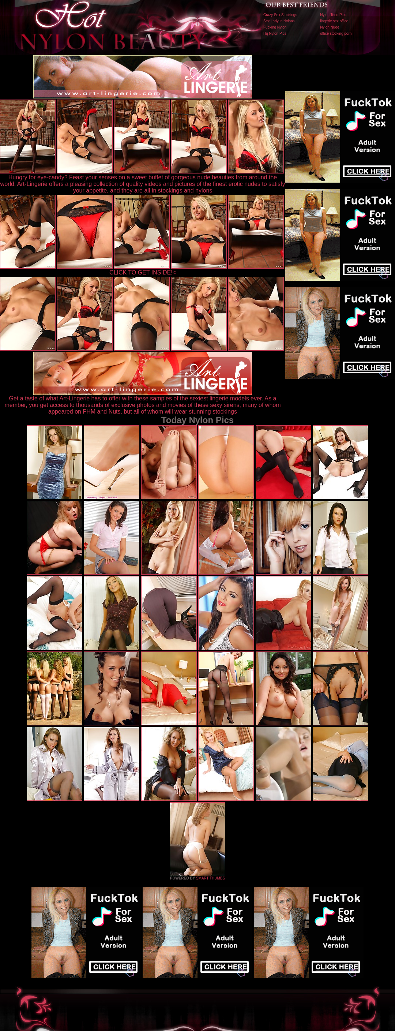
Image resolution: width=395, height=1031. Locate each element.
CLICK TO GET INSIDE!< (142, 272)
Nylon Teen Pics (333, 15)
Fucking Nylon (274, 27)
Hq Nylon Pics (274, 33)
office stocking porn (335, 33)
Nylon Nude (329, 27)
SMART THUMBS (210, 878)
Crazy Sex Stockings (280, 15)
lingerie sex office (334, 21)
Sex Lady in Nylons (279, 21)
